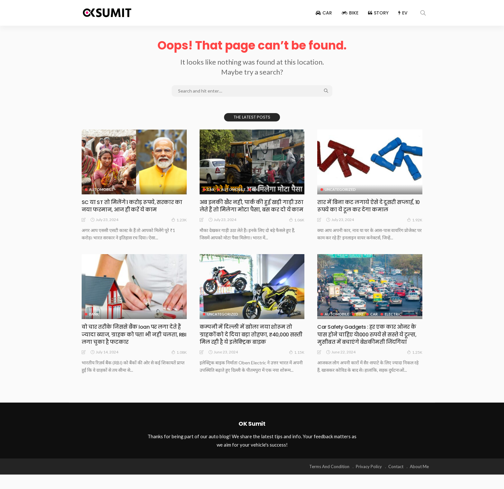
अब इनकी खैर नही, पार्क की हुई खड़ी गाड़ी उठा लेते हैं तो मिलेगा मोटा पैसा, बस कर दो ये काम (252, 209)
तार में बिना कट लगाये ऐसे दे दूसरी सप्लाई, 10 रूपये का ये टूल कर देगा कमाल (369, 205)
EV (403, 13)
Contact (395, 481)
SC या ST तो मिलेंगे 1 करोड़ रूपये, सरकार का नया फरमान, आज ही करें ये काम (132, 205)
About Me (419, 481)
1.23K (179, 220)
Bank (94, 321)
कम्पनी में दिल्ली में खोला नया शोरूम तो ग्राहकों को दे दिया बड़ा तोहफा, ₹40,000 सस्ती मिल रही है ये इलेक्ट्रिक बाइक (250, 341)
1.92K (414, 220)
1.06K (296, 227)
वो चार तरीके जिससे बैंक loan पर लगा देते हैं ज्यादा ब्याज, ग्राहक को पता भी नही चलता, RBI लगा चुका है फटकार (134, 341)
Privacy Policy (369, 481)
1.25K (414, 366)
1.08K (179, 359)
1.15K (296, 359)
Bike (350, 13)
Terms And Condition (329, 481)
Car (324, 13)
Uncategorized (340, 189)
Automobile (101, 189)
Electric (394, 321)
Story (378, 13)
